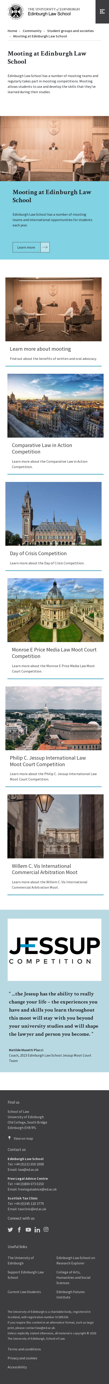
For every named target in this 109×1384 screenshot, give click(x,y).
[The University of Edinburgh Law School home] (44, 11)
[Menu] (102, 12)
